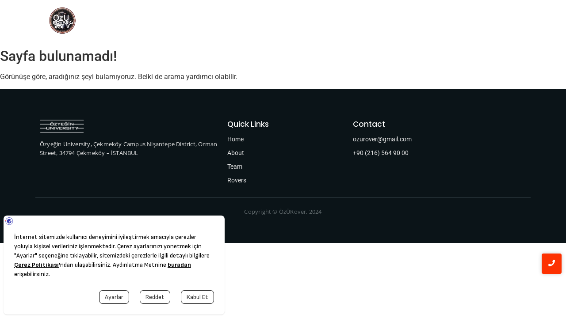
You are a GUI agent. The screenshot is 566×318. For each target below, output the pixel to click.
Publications (358, 22)
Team (197, 22)
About (269, 22)
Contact (406, 22)
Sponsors (308, 22)
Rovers (233, 22)
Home (162, 22)
